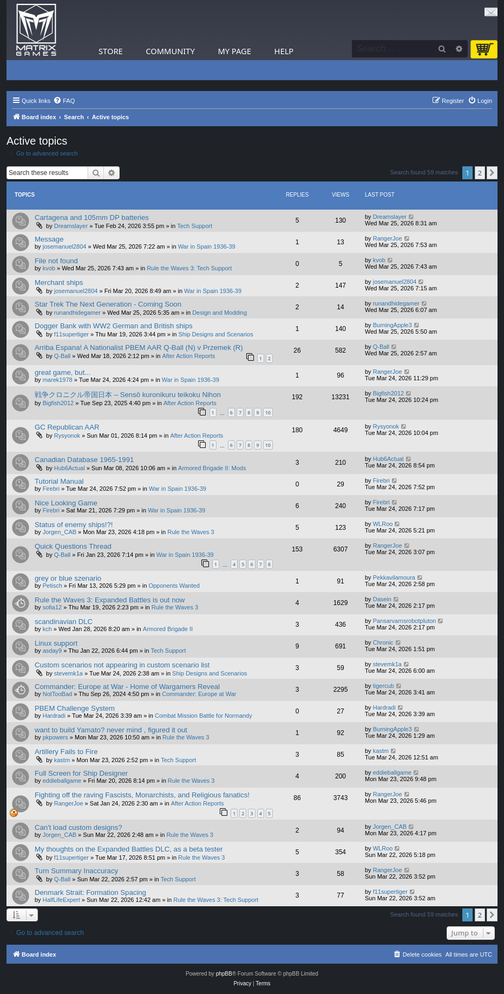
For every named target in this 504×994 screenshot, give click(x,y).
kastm (62, 760)
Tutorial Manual (59, 481)
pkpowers (55, 737)
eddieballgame (62, 780)
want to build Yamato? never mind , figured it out (111, 730)
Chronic (383, 642)
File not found (56, 261)
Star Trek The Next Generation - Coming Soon (108, 304)
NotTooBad (57, 694)
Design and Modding (219, 312)
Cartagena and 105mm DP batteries (92, 217)
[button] (492, 172)
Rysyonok (67, 435)
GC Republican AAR (67, 427)
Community (170, 51)
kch (47, 629)
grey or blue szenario (68, 578)
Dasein (382, 599)
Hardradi (54, 715)
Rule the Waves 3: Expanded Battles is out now (110, 600)
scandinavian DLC (64, 622)
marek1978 (58, 379)
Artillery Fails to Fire (66, 752)
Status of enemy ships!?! (74, 525)
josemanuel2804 (65, 246)
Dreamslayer (71, 226)
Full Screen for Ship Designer (81, 773)
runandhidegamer (77, 312)
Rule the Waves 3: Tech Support (189, 268)
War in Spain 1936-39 (206, 246)
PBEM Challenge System (75, 708)
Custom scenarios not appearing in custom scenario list (122, 665)
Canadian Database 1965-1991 (84, 460)
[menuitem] (64, 100)
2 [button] (480, 173)
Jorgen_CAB (59, 532)
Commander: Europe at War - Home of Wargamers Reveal (127, 687)
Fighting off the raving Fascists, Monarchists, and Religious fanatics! (142, 795)
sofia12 (52, 607)
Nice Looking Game (66, 503)
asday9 (52, 650)
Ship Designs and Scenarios (215, 334)
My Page (234, 51)
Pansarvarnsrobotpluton (404, 621)
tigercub (383, 686)
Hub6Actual (69, 468)
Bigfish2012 (58, 403)
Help (284, 51)
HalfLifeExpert (61, 899)
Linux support (56, 643)
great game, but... (62, 372)
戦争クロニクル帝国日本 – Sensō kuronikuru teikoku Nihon (128, 395)
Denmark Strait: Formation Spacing (90, 892)
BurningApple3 (392, 325)
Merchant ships (59, 282)
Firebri (51, 488)
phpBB (224, 974)
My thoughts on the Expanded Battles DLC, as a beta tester (128, 849)
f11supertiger (71, 334)
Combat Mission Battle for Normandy (203, 715)
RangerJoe (387, 238)
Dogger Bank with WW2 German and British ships (114, 326)
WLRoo (383, 524)
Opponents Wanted (173, 585)
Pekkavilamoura (394, 577)
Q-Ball (62, 356)
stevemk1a (68, 673)
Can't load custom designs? (78, 827)
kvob (49, 268)
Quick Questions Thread (73, 546)
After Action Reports (188, 356)
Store (111, 51)
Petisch (52, 585)
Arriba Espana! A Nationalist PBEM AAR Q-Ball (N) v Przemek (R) (139, 347)
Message (49, 239)
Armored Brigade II (168, 629)
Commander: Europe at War (199, 694)
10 (268, 412)
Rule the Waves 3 (190, 532)
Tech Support (194, 226)
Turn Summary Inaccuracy (76, 871)
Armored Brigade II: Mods (212, 468)
